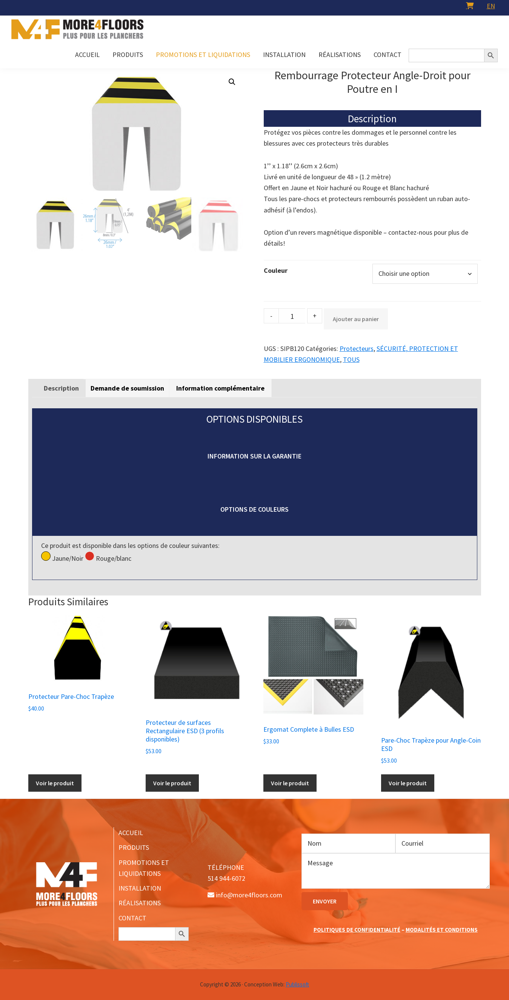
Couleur (276, 270)
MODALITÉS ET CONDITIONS (442, 929)
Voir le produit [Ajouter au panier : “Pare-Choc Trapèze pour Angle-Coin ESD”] (408, 783)
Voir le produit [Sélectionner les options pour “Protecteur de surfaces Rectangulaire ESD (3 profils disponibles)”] (172, 783)
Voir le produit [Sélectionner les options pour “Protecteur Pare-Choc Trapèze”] (55, 783)
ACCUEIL (130, 832)
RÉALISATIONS (139, 902)
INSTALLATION (139, 888)
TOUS (351, 359)
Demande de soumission (127, 388)
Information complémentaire (220, 388)
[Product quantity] (292, 315)
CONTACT (132, 918)
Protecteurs (357, 348)
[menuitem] (491, 5)
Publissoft (297, 984)
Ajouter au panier (356, 319)
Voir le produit (290, 783)
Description (61, 388)
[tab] (61, 388)
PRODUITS (133, 847)
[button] (232, 82)
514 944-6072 (226, 878)
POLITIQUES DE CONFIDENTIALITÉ (357, 929)
